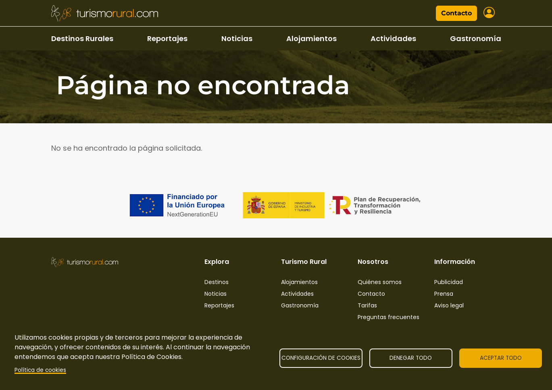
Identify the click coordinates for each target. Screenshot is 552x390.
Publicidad (448, 282)
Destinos (216, 282)
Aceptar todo (501, 358)
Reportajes (167, 38)
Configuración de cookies (320, 358)
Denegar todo (411, 358)
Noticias (236, 38)
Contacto (456, 13)
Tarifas (367, 305)
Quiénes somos (380, 282)
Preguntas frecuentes (388, 317)
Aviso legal (449, 305)
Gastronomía (475, 38)
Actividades (393, 38)
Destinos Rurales (82, 38)
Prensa (443, 294)
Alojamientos (311, 38)
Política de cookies (40, 370)
